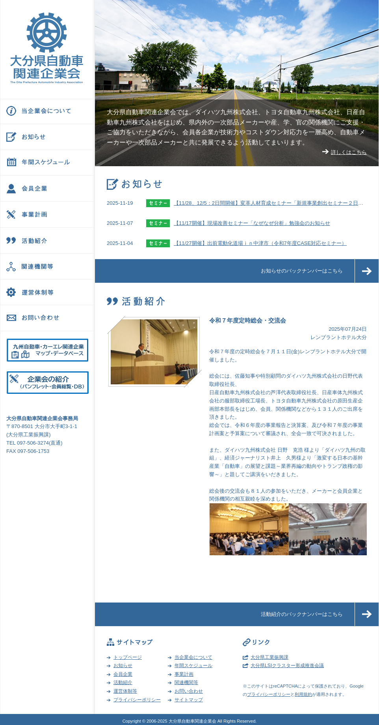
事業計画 (184, 674)
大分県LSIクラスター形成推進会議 (287, 665)
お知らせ (122, 665)
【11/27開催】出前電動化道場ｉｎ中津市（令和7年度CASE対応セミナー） (260, 243)
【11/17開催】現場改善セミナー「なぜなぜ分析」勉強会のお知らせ (252, 223)
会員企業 (122, 674)
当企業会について (193, 657)
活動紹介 (122, 682)
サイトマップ (189, 700)
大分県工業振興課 (269, 657)
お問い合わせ (189, 691)
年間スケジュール (193, 665)
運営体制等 (125, 691)
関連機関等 (186, 682)
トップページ (127, 657)
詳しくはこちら (349, 152)
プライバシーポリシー (137, 700)
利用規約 (303, 694)
